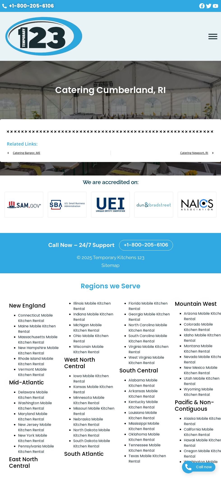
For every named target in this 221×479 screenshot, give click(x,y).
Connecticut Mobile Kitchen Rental (35, 318)
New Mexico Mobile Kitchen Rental (200, 370)
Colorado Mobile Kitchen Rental (198, 327)
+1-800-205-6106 (146, 245)
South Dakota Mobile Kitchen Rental (91, 443)
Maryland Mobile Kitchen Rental (32, 416)
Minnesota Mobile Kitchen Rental (88, 400)
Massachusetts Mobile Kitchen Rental (38, 339)
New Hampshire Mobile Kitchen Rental (38, 350)
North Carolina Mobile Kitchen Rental (148, 327)
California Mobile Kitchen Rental (198, 432)
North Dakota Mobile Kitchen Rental (91, 432)
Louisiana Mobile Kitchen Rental (143, 415)
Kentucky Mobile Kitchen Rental (143, 404)
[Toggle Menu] (212, 36)
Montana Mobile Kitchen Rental (198, 348)
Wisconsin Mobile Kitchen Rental (88, 349)
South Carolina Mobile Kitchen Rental (148, 338)
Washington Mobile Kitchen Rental (35, 405)
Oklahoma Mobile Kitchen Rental (144, 437)
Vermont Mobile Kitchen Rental (32, 372)
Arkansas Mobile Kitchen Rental (143, 393)
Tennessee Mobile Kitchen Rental (145, 448)
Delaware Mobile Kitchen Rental (33, 395)
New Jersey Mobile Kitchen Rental (34, 427)
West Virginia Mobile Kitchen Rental (146, 360)
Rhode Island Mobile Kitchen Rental (35, 361)
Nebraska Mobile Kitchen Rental (88, 422)
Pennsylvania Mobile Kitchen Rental (36, 449)
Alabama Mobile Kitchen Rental (143, 383)
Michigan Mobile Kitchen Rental (87, 327)
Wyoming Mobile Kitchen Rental (198, 392)
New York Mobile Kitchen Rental (32, 438)
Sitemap (110, 265)
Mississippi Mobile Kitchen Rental (144, 426)
